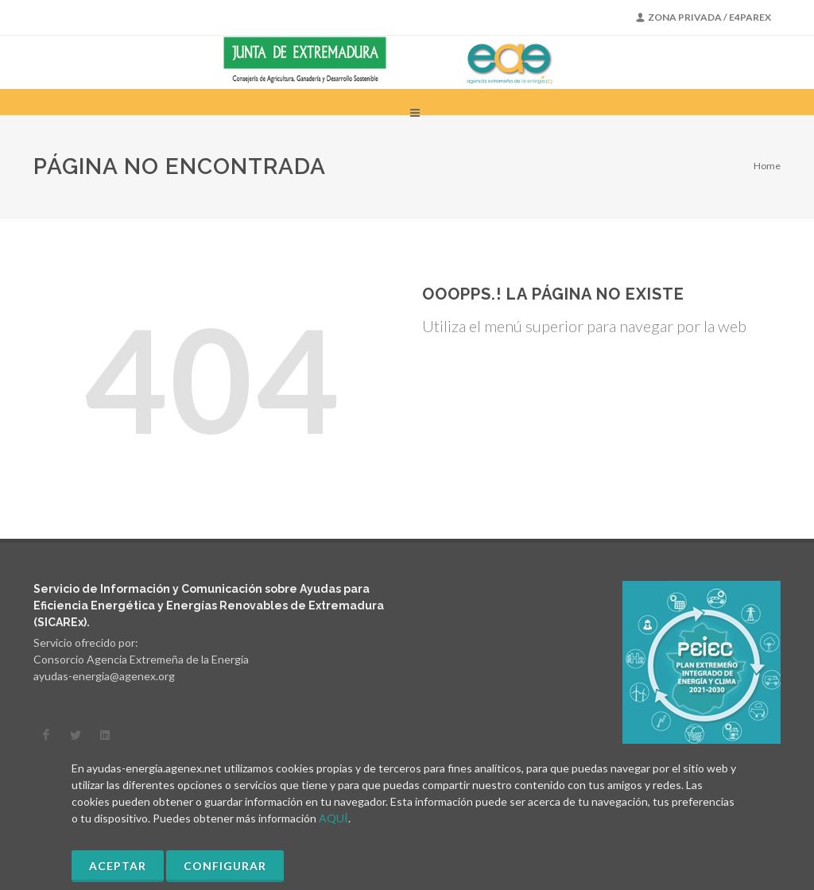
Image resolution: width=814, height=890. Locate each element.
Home (767, 166)
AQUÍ (333, 818)
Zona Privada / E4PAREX (703, 17)
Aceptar (117, 866)
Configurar (225, 866)
